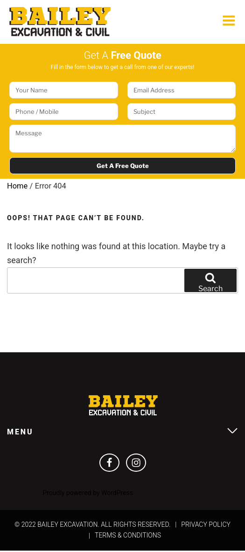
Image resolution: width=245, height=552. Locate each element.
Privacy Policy (206, 525)
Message (122, 140)
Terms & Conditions (128, 536)
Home (17, 186)
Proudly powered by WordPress (87, 494)
